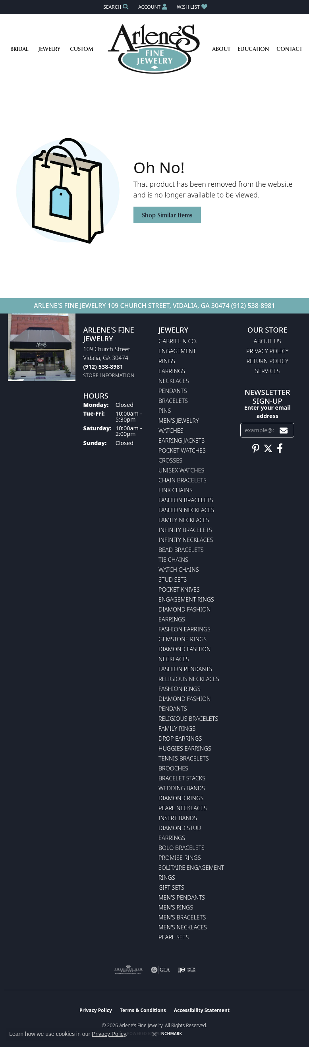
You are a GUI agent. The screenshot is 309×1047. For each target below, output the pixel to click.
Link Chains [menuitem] (175, 490)
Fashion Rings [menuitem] (179, 689)
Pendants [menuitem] (172, 391)
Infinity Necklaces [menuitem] (185, 540)
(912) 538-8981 (253, 305)
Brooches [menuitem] (173, 768)
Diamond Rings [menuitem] (180, 798)
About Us (267, 341)
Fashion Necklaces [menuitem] (186, 510)
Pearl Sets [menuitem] (173, 937)
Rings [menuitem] (166, 361)
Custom (81, 48)
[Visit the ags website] (128, 970)
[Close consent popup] (154, 1034)
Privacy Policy (267, 351)
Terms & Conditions (143, 1010)
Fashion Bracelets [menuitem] (185, 500)
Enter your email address (267, 412)
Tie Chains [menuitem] (173, 559)
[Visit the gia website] (160, 970)
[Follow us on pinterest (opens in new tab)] (255, 448)
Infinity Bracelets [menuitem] (185, 530)
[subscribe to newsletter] (283, 430)
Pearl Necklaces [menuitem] (182, 808)
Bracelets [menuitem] (173, 400)
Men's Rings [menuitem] (175, 907)
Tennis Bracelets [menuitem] (183, 758)
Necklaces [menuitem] (173, 381)
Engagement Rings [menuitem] (186, 599)
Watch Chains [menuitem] (178, 569)
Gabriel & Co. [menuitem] (177, 341)
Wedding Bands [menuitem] (181, 788)
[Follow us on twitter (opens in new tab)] (268, 448)
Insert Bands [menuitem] (177, 818)
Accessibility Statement (202, 1010)
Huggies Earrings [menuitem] (184, 748)
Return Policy (268, 361)
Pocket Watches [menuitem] (182, 450)
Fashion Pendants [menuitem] (185, 669)
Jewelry (49, 48)
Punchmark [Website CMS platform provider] (169, 1033)
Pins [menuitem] (164, 410)
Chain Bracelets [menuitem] (182, 480)
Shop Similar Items (167, 215)
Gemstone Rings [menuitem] (182, 639)
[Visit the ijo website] (187, 970)
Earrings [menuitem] (171, 371)
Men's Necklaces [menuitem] (182, 927)
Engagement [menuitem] (177, 351)
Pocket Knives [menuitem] (179, 589)
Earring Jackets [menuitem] (181, 440)
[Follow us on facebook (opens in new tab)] (280, 448)
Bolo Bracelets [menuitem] (181, 848)
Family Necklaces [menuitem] (183, 520)
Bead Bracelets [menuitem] (181, 549)
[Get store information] (109, 375)
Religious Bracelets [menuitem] (188, 718)
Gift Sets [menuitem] (171, 887)
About (221, 48)
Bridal (19, 48)
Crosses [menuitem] (170, 460)
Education (253, 48)
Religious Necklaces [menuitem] (188, 679)
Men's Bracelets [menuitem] (182, 917)
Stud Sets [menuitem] (172, 579)
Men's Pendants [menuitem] (181, 897)
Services (267, 371)
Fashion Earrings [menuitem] (184, 629)
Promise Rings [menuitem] (179, 857)
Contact (289, 48)
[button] (115, 7)
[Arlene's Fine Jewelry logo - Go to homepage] (154, 48)
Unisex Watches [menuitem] (181, 470)
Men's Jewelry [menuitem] (178, 420)
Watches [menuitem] (170, 430)
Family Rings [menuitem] (176, 728)
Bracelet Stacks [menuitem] (181, 778)
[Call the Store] (103, 366)
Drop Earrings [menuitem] (180, 738)
